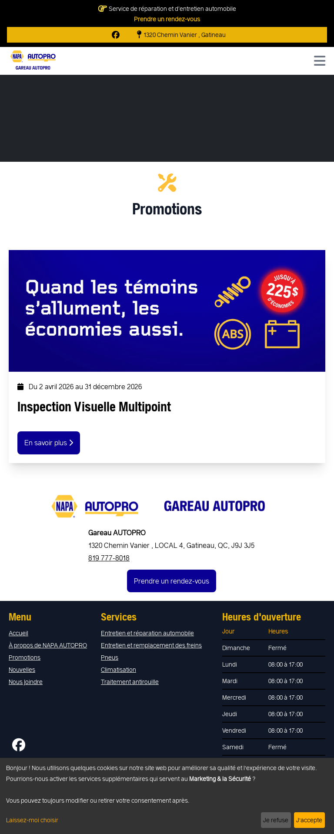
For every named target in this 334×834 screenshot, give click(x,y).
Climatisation (118, 669)
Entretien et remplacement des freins (151, 645)
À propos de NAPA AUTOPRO (48, 645)
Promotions (24, 657)
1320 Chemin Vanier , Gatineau (181, 35)
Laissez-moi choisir (32, 820)
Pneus (109, 657)
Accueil (18, 633)
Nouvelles (22, 669)
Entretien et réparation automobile (147, 633)
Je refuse (275, 820)
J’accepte (309, 820)
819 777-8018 (109, 558)
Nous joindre (26, 681)
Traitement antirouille (130, 681)
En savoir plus (48, 442)
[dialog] (167, 796)
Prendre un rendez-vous (167, 19)
